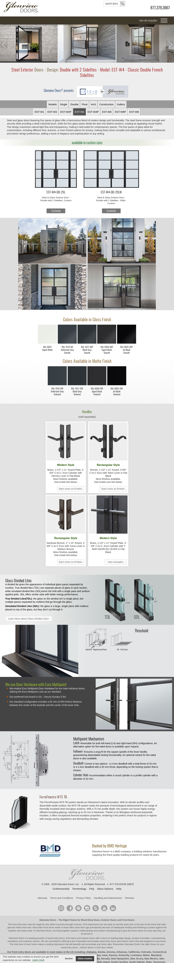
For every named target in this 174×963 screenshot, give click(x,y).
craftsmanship (86, 930)
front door (18, 944)
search (114, 3)
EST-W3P (66, 111)
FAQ (91, 888)
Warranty (42, 898)
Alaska (101, 952)
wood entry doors (108, 941)
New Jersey (136, 958)
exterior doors (128, 941)
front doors (49, 927)
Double (74, 104)
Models (52, 104)
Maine (146, 955)
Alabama (91, 952)
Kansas (113, 955)
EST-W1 (39, 111)
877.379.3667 (160, 7)
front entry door (20, 924)
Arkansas (121, 952)
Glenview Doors (47, 920)
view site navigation (148, 20)
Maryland (156, 955)
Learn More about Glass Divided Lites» (28, 618)
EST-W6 (107, 111)
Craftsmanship (61, 888)
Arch (93, 104)
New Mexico (151, 958)
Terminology (79, 888)
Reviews (129, 898)
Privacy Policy (83, 898)
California (134, 952)
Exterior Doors (109, 920)
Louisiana (136, 955)
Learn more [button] (38, 960)
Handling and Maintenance (108, 898)
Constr (106, 104)
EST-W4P (93, 111)
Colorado (146, 952)
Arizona (110, 952)
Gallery (121, 104)
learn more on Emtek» (70, 488)
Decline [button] (69, 958)
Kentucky (124, 955)
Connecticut (159, 952)
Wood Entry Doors (90, 920)
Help (118, 888)
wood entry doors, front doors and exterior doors (71, 938)
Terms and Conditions (61, 898)
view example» (116, 562)
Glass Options (105, 888)
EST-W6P (120, 111)
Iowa (105, 955)
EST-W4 (79, 111)
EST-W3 (52, 111)
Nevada (105, 958)
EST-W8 (134, 111)
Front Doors (128, 920)
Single (63, 104)
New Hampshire (120, 958)
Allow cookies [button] (85, 958)
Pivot (84, 104)
